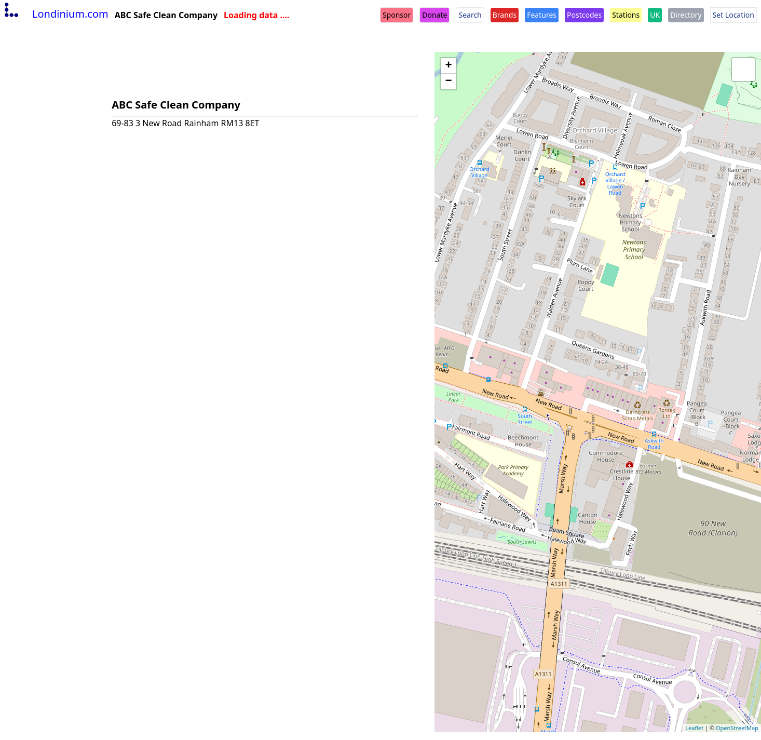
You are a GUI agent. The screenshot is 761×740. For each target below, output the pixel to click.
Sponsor (397, 15)
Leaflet (694, 728)
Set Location (733, 15)
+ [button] (448, 66)
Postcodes (584, 15)
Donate (434, 15)
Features (541, 15)
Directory (685, 15)
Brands (505, 15)
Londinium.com (55, 14)
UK (655, 15)
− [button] (448, 81)
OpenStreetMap (737, 728)
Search (469, 15)
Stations (626, 15)
